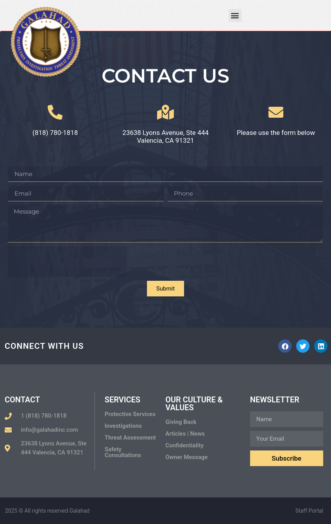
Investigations (123, 425)
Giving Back (181, 421)
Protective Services (130, 414)
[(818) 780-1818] (55, 112)
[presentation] (67, 261)
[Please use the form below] (275, 112)
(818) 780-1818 (55, 132)
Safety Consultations (123, 452)
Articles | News (185, 433)
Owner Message (186, 457)
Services (122, 399)
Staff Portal (309, 511)
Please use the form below (276, 132)
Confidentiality (184, 445)
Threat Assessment (130, 437)
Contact (22, 399)
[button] (235, 15)
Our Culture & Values (194, 403)
